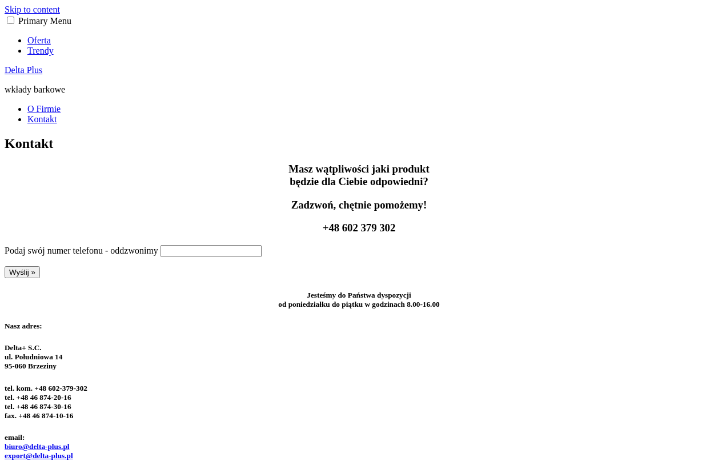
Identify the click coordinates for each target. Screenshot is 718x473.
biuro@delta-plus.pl (37, 446)
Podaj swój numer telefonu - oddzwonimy (81, 250)
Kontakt (42, 119)
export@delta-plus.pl (39, 455)
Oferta (39, 40)
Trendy (40, 50)
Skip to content (32, 9)
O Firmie (44, 109)
